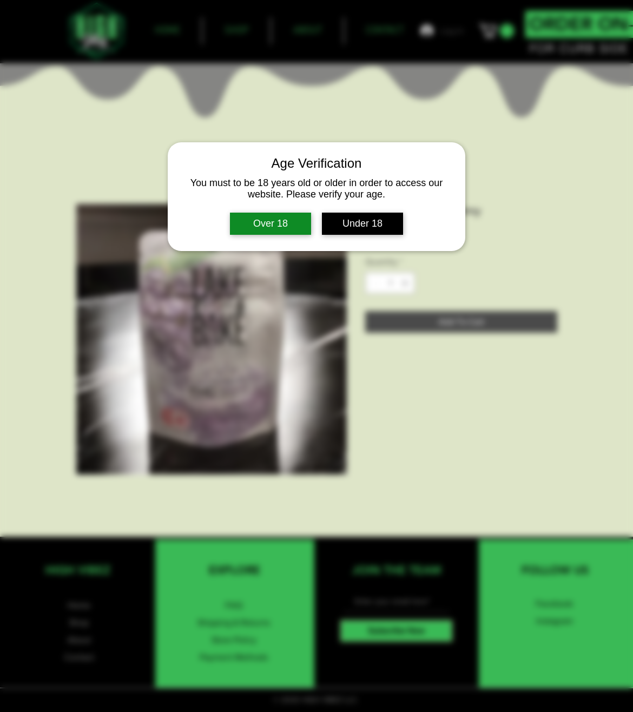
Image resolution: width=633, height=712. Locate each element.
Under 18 (362, 223)
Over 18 (270, 223)
